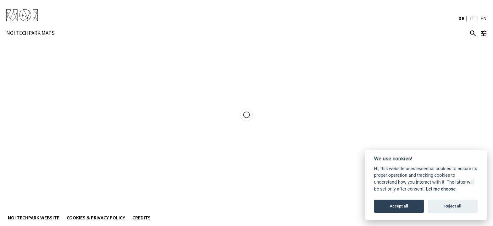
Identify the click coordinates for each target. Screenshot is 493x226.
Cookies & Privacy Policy (96, 217)
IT (472, 18)
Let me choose (441, 189)
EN (483, 18)
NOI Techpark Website (33, 217)
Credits (141, 217)
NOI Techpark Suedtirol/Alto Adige (22, 15)
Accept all (399, 206)
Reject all (452, 206)
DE (461, 18)
